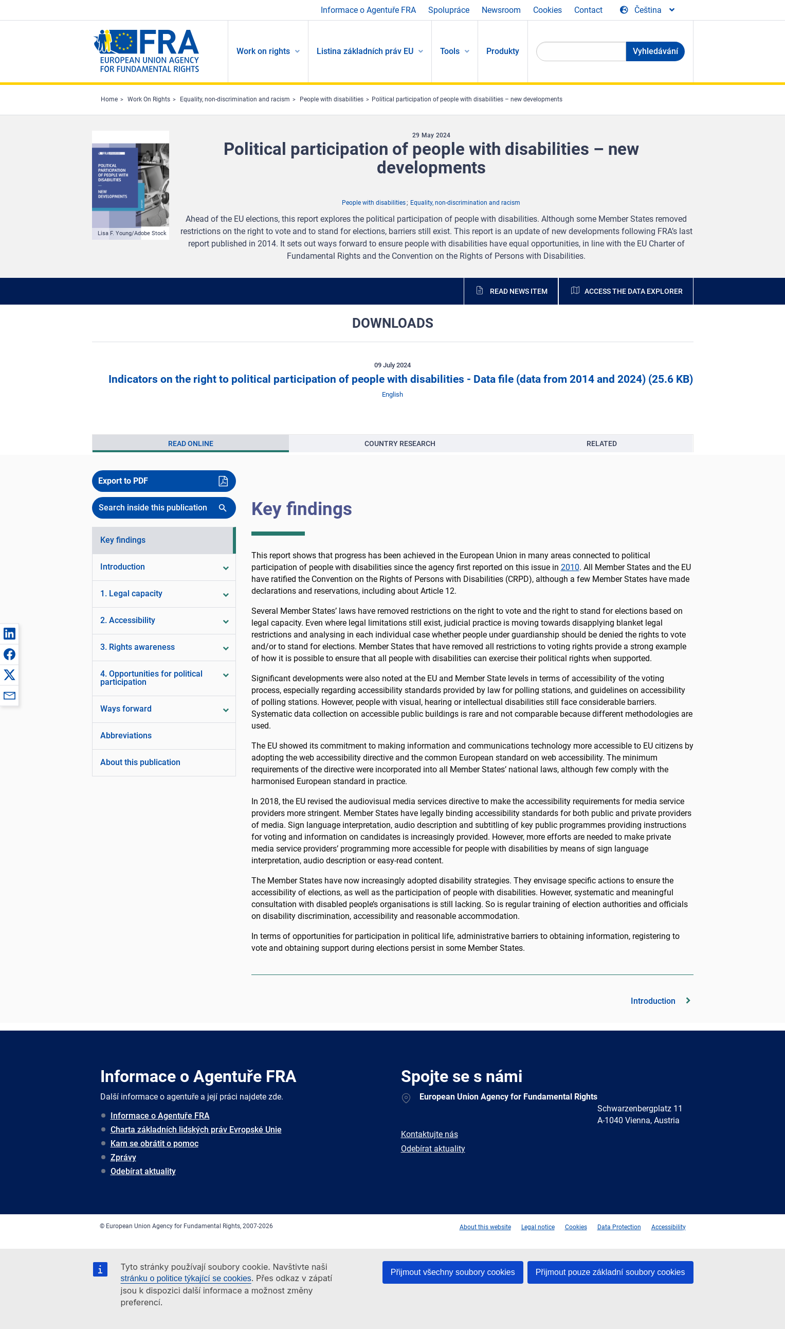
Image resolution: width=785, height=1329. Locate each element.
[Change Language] (648, 10)
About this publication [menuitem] (140, 762)
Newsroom (501, 10)
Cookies (547, 10)
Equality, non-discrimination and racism (235, 99)
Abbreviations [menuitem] (126, 735)
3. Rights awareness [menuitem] (137, 647)
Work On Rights (148, 99)
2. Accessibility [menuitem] (127, 620)
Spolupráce (448, 10)
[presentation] (191, 443)
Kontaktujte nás (429, 1134)
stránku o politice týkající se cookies (186, 1278)
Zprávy (123, 1157)
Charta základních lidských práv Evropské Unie (196, 1130)
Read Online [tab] (190, 443)
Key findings (301, 509)
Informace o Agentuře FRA (368, 10)
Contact (588, 10)
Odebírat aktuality (143, 1171)
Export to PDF (123, 481)
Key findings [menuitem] (122, 540)
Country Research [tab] (399, 443)
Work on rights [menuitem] (263, 51)
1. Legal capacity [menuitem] (131, 593)
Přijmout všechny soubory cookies (453, 1272)
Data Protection (619, 1227)
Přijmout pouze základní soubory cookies (610, 1272)
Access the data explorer (634, 291)
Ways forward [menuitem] (126, 709)
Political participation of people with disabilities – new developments (467, 99)
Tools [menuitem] (450, 51)
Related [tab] (602, 443)
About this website (485, 1227)
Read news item (518, 291)
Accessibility (668, 1227)
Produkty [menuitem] (502, 51)
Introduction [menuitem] (122, 567)
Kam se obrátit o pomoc (154, 1143)
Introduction (653, 1001)
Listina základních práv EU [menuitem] (365, 51)
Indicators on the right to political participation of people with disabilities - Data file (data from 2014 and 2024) (399, 379)
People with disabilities (331, 99)
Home (109, 99)
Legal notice (538, 1227)
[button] (9, 633)
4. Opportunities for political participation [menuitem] (151, 678)
